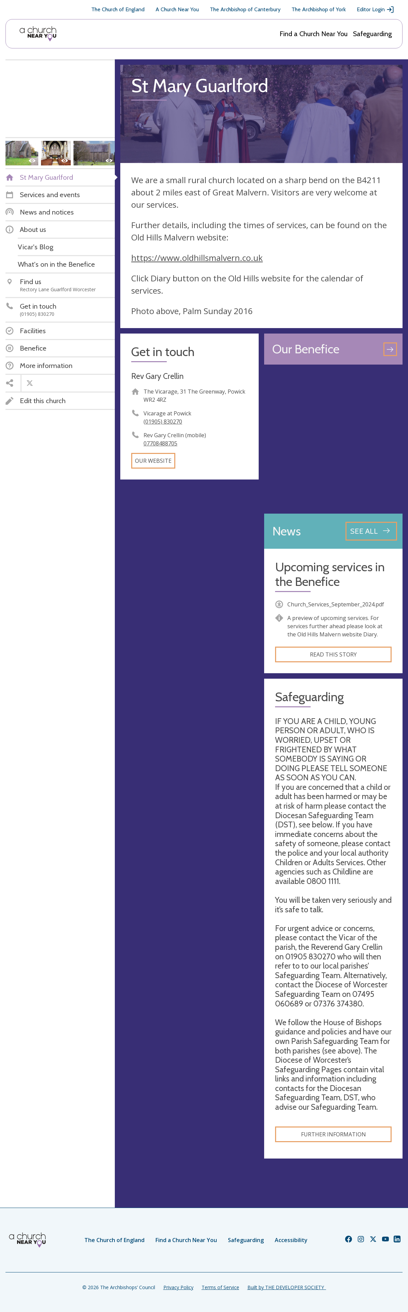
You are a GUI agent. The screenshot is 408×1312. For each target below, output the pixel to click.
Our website (153, 461)
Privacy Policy (178, 1287)
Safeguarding (372, 34)
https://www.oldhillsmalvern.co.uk (197, 257)
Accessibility (291, 1240)
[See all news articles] (371, 531)
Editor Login (375, 9)
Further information (333, 1134)
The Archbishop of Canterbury (245, 9)
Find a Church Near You (314, 34)
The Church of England (118, 9)
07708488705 (160, 443)
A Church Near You (177, 9)
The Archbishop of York (318, 9)
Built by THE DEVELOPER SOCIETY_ (286, 1287)
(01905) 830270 (163, 421)
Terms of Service (220, 1287)
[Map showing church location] (333, 439)
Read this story (333, 654)
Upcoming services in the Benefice (330, 574)
